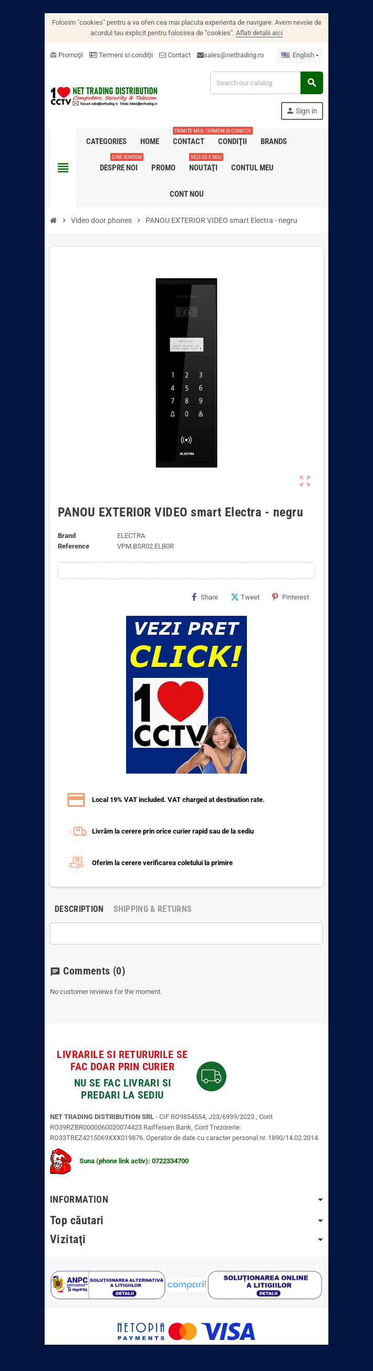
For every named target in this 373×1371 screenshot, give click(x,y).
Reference (73, 546)
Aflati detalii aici (259, 33)
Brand (67, 536)
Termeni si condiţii (121, 55)
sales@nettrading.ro (234, 55)
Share (205, 597)
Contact (175, 55)
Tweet (245, 597)
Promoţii (66, 55)
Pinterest (290, 597)
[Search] (266, 83)
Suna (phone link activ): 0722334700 (119, 1161)
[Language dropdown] (300, 55)
